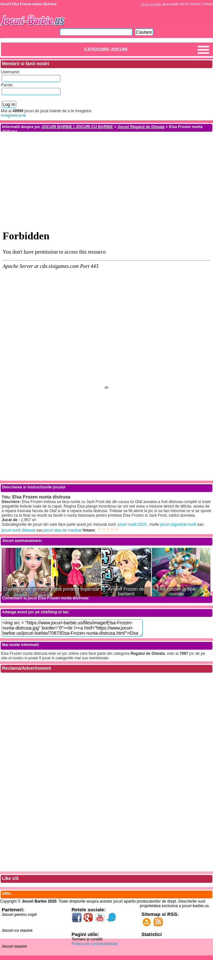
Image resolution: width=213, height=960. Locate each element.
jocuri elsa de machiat (62, 530)
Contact (207, 4)
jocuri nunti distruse (18, 530)
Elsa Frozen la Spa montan (176, 591)
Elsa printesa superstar (76, 589)
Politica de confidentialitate (95, 944)
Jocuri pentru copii (19, 914)
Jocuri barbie (190, 4)
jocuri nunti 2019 (132, 524)
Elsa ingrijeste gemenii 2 (26, 591)
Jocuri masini (14, 946)
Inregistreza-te (13, 115)
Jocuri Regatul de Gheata (141, 127)
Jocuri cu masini (17, 930)
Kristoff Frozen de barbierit (126, 591)
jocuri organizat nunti (178, 524)
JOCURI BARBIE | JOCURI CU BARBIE (77, 127)
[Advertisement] (107, 177)
